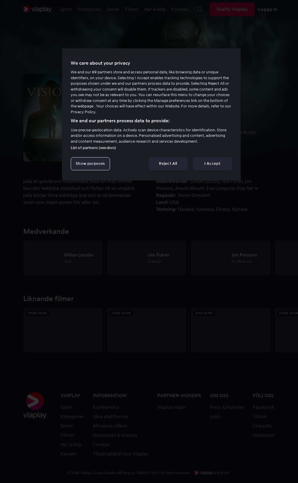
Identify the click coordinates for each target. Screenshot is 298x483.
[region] (151, 114)
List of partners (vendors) (93, 148)
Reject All (168, 163)
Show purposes (90, 163)
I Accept (212, 163)
